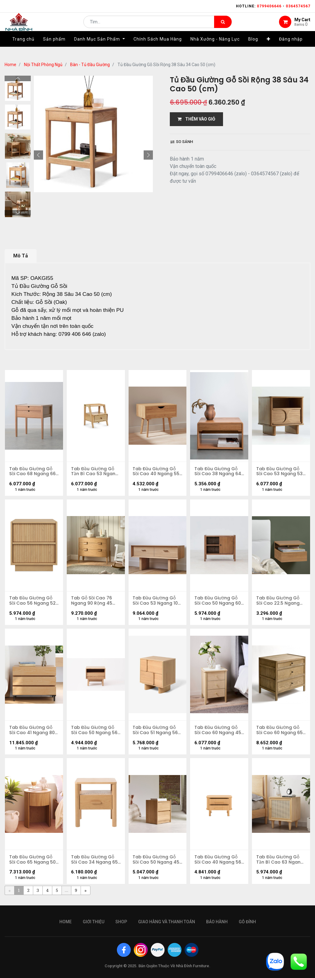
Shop (121, 921)
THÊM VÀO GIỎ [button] (196, 119)
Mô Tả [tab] (20, 256)
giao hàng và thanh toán (166, 921)
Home (10, 64)
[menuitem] (23, 48)
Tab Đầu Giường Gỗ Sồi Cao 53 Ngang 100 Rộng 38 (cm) (157, 602)
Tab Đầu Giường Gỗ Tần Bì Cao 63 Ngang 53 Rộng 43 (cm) (280, 862)
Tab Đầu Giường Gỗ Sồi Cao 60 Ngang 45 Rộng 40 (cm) (218, 732)
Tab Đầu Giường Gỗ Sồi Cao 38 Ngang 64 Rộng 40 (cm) (218, 472)
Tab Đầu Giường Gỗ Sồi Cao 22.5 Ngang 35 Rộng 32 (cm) (278, 602)
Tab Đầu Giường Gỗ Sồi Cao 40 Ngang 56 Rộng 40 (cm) (218, 862)
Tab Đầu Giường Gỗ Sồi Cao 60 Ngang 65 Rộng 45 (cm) (280, 732)
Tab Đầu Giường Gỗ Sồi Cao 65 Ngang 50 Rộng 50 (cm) (33, 862)
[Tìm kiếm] (223, 26)
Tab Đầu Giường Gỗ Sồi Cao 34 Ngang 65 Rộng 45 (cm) (94, 862)
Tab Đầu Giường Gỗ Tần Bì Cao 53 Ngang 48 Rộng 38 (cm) (95, 472)
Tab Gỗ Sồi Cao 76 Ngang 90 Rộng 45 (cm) (92, 602)
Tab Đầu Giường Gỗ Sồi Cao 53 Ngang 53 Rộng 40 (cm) (280, 472)
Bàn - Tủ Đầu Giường (90, 64)
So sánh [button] (181, 141)
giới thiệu (93, 921)
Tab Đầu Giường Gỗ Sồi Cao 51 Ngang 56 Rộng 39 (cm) (155, 732)
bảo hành (217, 921)
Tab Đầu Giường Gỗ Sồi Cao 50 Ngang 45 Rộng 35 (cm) (156, 862)
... (66, 893)
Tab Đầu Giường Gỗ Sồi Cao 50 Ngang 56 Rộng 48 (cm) (94, 732)
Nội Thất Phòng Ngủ (43, 64)
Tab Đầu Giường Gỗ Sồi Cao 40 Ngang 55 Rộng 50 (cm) (156, 472)
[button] (268, 48)
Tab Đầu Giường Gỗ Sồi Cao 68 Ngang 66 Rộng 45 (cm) (33, 472)
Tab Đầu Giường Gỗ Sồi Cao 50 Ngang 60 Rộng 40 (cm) (218, 602)
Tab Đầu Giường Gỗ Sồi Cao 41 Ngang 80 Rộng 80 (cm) (32, 732)
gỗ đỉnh (247, 921)
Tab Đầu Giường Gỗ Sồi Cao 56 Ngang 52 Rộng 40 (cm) (33, 602)
